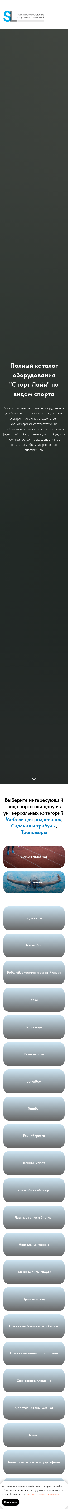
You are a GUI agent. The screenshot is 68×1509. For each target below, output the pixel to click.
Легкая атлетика (34, 857)
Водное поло (34, 1054)
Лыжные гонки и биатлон (34, 1217)
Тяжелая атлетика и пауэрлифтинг (34, 1462)
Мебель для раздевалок (33, 819)
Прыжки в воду (34, 1299)
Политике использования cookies (42, 1493)
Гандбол (34, 1108)
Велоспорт (34, 1027)
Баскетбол (34, 945)
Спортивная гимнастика (34, 1408)
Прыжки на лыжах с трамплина (34, 1353)
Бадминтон (34, 918)
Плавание (34, 882)
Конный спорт (34, 1163)
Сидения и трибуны (33, 825)
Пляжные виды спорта (34, 1272)
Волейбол (34, 1081)
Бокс (34, 1000)
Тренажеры (34, 832)
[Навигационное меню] (63, 16)
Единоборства (34, 1136)
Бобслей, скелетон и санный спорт (34, 972)
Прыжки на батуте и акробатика (34, 1326)
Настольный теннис (34, 1244)
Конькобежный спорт (34, 1190)
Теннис (34, 1435)
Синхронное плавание (34, 1381)
